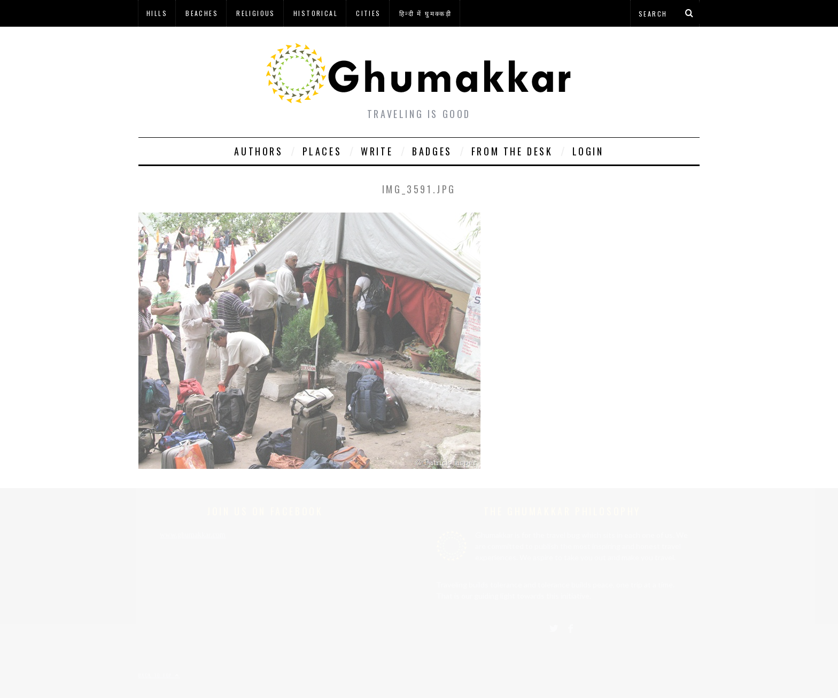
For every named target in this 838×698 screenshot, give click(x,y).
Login (588, 151)
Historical (315, 13)
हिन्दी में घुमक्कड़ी (425, 13)
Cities (368, 13)
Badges (432, 151)
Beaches (201, 13)
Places (322, 151)
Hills (156, 13)
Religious (255, 13)
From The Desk (512, 151)
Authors (258, 151)
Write (377, 151)
